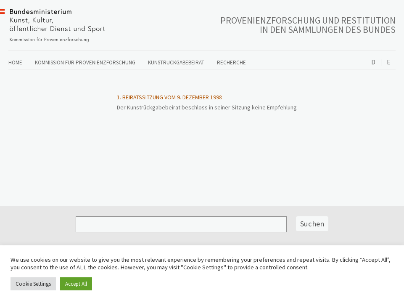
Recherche (231, 62)
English (388, 62)
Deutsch (373, 62)
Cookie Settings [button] (33, 283)
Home (15, 62)
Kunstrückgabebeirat (176, 62)
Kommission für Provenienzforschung (85, 62)
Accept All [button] (76, 283)
